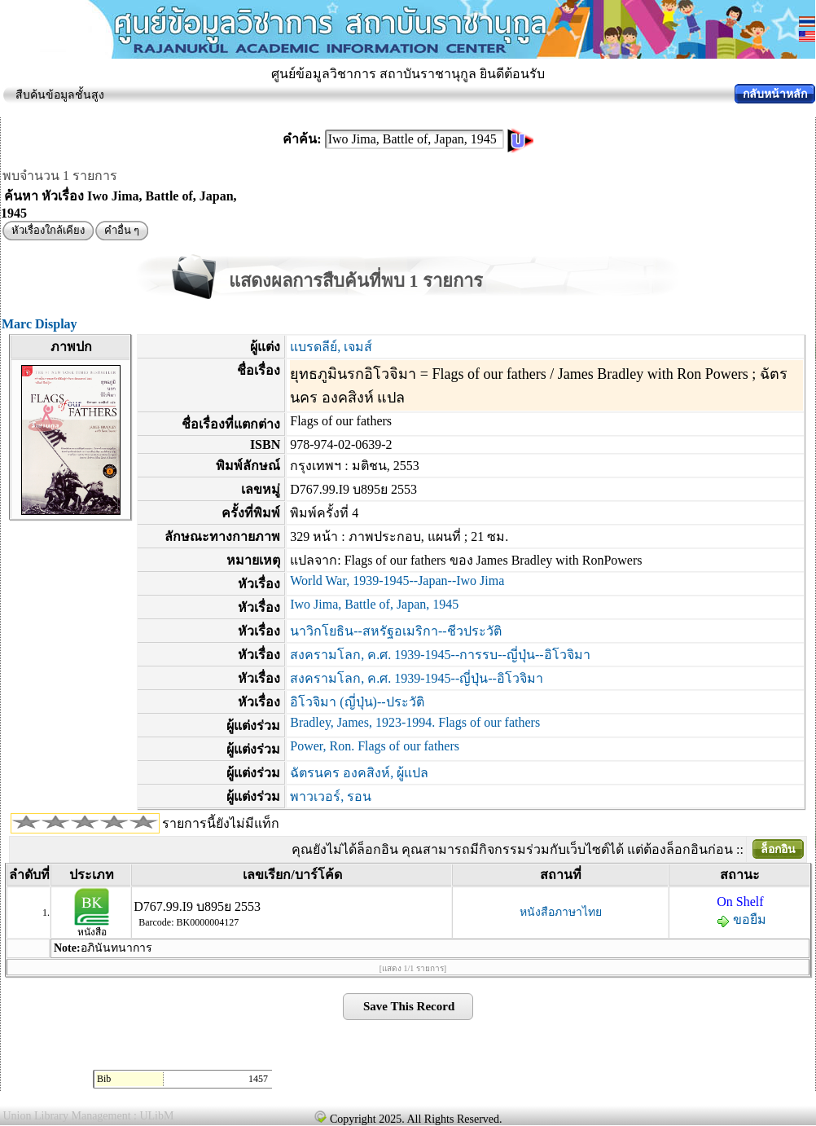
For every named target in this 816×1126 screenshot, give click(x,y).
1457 (258, 1078)
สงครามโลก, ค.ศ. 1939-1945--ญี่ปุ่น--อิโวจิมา (416, 678)
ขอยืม (741, 919)
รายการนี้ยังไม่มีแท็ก (220, 823)
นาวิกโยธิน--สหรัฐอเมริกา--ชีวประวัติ (395, 631)
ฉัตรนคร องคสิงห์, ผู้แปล (359, 773)
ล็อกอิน (778, 849)
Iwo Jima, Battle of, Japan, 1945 (374, 604)
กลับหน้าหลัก (775, 94)
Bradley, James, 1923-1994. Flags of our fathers (415, 722)
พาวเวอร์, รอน (330, 796)
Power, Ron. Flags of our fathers (374, 746)
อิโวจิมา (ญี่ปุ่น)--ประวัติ (356, 702)
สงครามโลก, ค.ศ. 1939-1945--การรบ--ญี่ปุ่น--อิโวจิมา (440, 655)
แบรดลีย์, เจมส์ (331, 347)
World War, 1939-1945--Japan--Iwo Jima (397, 580)
